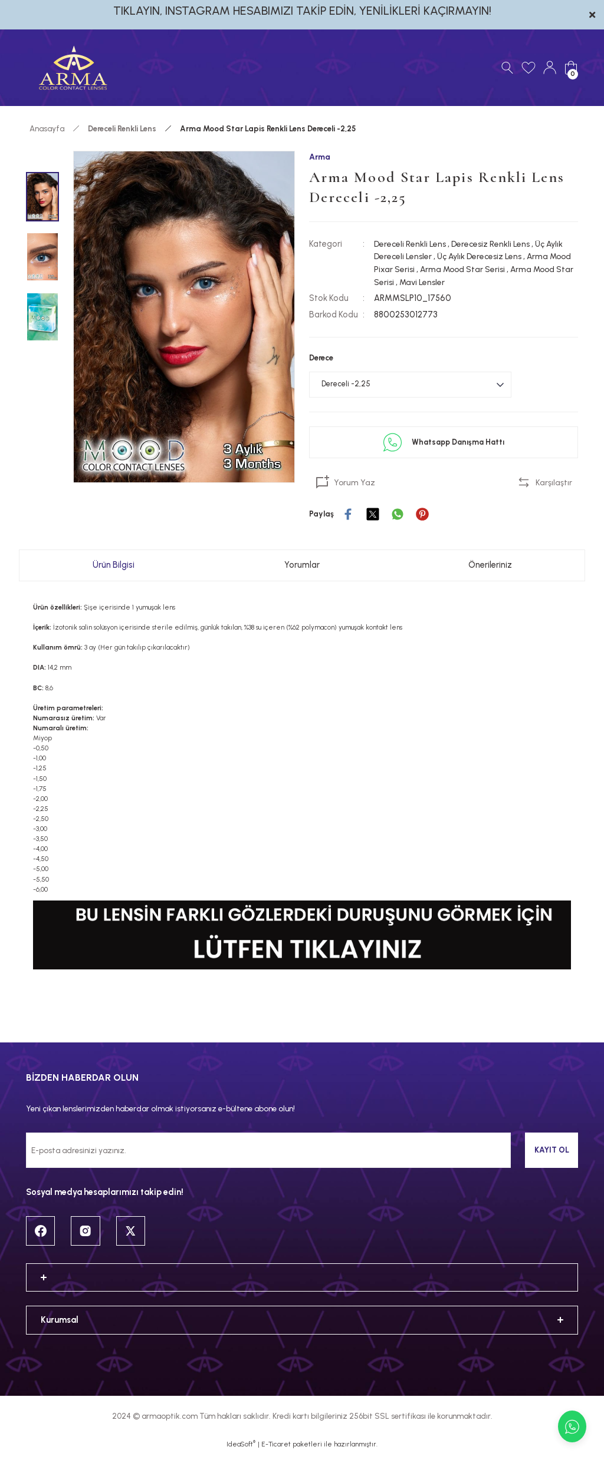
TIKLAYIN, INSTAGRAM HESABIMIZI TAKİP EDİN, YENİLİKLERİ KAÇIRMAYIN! (302, 11)
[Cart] (571, 68)
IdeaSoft (240, 1451)
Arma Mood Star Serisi (489, 269)
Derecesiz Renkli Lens (493, 244)
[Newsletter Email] (268, 1153)
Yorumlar (302, 568)
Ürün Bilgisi (113, 568)
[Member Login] (550, 68)
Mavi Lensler (467, 282)
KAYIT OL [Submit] (551, 1153)
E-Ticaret (276, 1452)
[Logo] (73, 68)
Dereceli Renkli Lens (411, 244)
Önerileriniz (490, 568)
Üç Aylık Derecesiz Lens (483, 256)
